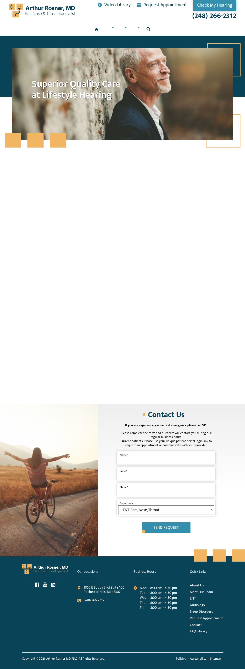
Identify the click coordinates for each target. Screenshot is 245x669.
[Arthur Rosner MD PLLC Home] (42, 10)
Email (123, 471)
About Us (197, 585)
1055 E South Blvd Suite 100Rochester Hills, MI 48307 (100, 590)
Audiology (197, 605)
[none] (90, 29)
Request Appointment (162, 4)
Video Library (114, 4)
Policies (181, 658)
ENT (193, 598)
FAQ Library (198, 631)
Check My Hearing (214, 5)
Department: (127, 503)
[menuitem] (68, 29)
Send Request (166, 527)
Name (124, 455)
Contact (196, 625)
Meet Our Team (201, 592)
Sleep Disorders (201, 612)
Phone (124, 487)
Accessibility (198, 658)
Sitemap (215, 658)
